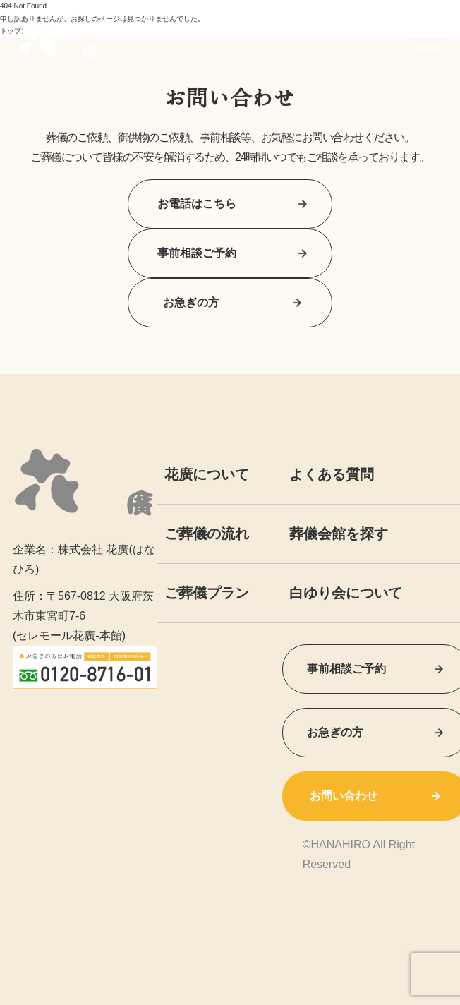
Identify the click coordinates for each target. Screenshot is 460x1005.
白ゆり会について (345, 593)
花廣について (206, 474)
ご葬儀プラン (206, 593)
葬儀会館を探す (338, 533)
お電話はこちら (230, 204)
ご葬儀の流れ (206, 533)
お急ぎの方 (230, 302)
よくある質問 (331, 474)
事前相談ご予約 (230, 253)
